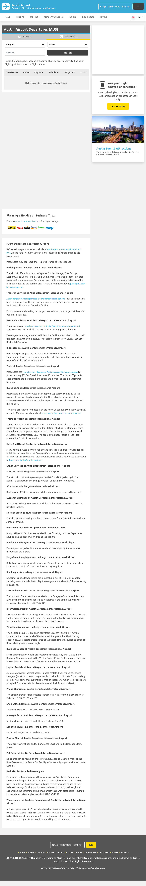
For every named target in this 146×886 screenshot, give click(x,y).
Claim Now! (118, 107)
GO (138, 6)
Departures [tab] (68, 38)
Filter (68, 56)
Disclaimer (105, 859)
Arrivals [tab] (24, 38)
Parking (72, 18)
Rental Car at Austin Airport (30, 224)
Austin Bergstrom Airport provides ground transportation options (40, 301)
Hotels (103, 18)
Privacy (115, 859)
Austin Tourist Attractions (113, 149)
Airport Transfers (53, 18)
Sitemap (126, 859)
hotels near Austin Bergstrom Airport (28, 466)
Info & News (88, 18)
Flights (20, 18)
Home (7, 18)
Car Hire (34, 18)
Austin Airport (34, 7)
